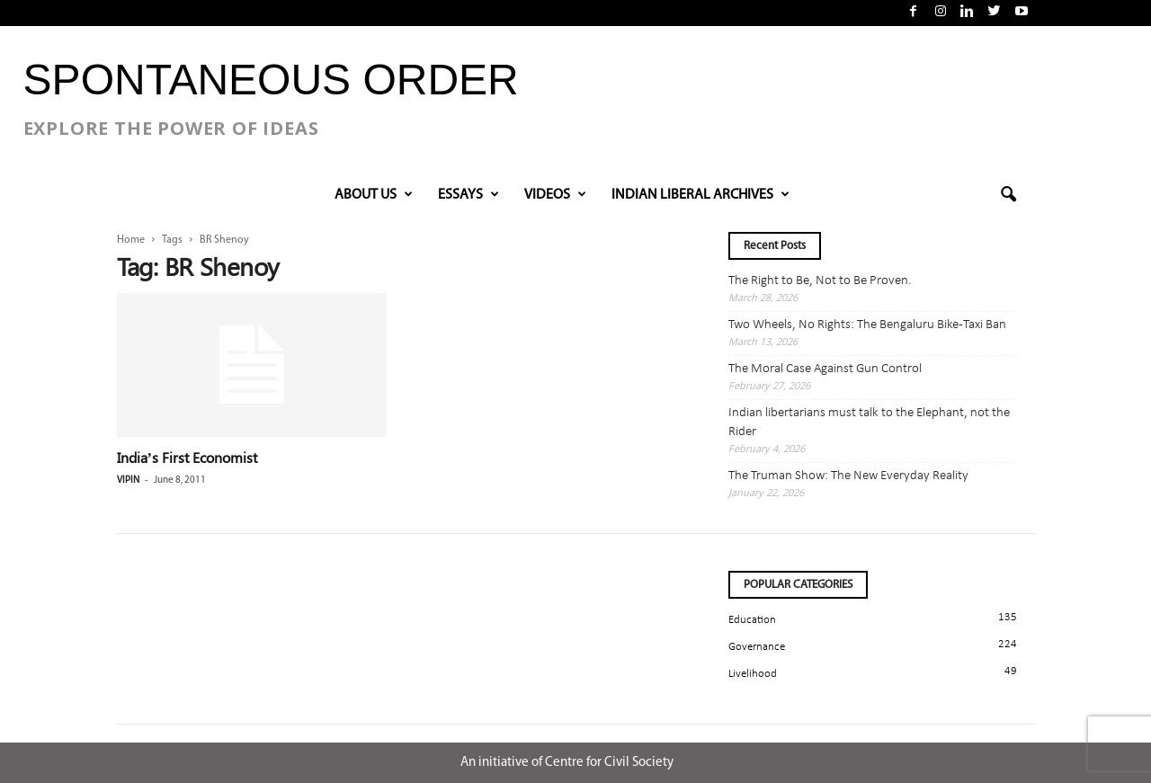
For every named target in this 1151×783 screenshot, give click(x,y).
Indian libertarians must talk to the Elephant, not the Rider (869, 422)
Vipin (128, 480)
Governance (756, 647)
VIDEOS (555, 195)
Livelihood (752, 674)
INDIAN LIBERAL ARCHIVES (700, 195)
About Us (374, 195)
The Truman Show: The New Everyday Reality (848, 476)
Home (131, 240)
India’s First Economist (187, 457)
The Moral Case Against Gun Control (825, 369)
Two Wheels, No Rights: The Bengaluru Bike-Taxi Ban (867, 325)
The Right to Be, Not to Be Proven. (820, 281)
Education (752, 620)
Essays (468, 195)
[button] (1008, 195)
